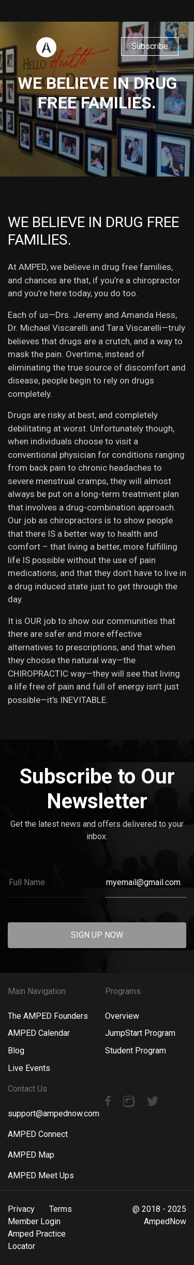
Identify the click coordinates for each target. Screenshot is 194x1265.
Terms (60, 1209)
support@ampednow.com (53, 1113)
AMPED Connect (38, 1134)
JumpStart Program (140, 1033)
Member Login (34, 1221)
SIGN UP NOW (97, 935)
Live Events (29, 1068)
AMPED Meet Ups (41, 1175)
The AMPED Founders (48, 1016)
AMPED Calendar (39, 1033)
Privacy (21, 1209)
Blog (16, 1050)
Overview (122, 1016)
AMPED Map (31, 1155)
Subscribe (149, 46)
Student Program (135, 1050)
